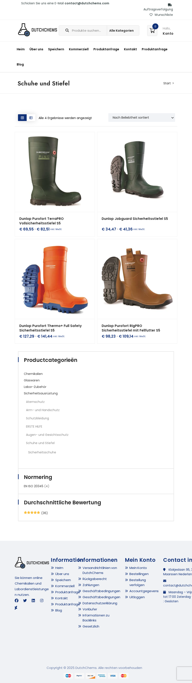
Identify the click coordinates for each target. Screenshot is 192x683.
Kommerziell (79, 49)
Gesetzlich (91, 626)
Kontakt (130, 49)
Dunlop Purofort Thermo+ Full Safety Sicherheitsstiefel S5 (50, 328)
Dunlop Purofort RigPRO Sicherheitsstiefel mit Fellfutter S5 (131, 328)
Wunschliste (161, 15)
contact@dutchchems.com (87, 3)
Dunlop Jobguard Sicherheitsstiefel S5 (135, 218)
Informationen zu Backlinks (96, 618)
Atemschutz (35, 402)
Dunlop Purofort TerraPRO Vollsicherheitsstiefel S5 (41, 220)
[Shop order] (141, 117)
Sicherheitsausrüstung (41, 393)
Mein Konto (138, 567)
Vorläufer (90, 609)
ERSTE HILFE (34, 426)
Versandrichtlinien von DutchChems (100, 570)
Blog (20, 64)
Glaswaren (32, 380)
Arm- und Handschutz (43, 410)
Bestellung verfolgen (137, 582)
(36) (36, 513)
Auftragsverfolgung (158, 7)
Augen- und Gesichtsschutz (47, 435)
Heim (21, 49)
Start (167, 83)
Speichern (56, 49)
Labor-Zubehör (35, 387)
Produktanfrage (106, 49)
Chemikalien (33, 374)
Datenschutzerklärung (100, 603)
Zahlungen (91, 585)
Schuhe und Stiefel (40, 443)
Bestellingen (139, 574)
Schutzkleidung (37, 418)
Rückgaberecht (95, 579)
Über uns (36, 49)
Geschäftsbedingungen (101, 591)
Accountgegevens (144, 591)
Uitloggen (137, 597)
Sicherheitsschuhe (42, 452)
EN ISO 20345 (33, 486)
